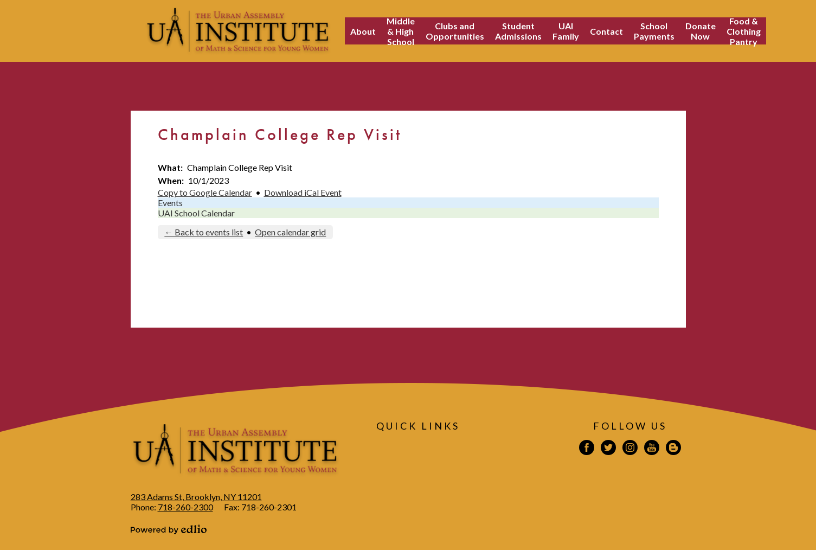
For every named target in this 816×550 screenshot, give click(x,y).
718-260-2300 (185, 507)
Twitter (608, 449)
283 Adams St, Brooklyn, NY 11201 (196, 496)
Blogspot (673, 449)
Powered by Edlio (169, 529)
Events (170, 202)
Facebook (586, 449)
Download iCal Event (303, 192)
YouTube (651, 449)
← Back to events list (203, 232)
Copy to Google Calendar (205, 192)
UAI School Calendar (196, 213)
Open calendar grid (290, 232)
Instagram (630, 449)
